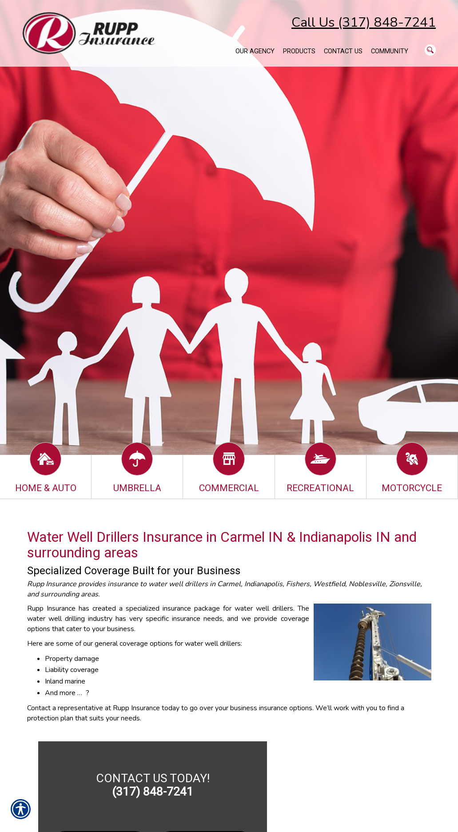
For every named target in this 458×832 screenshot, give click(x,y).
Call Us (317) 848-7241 (363, 22)
